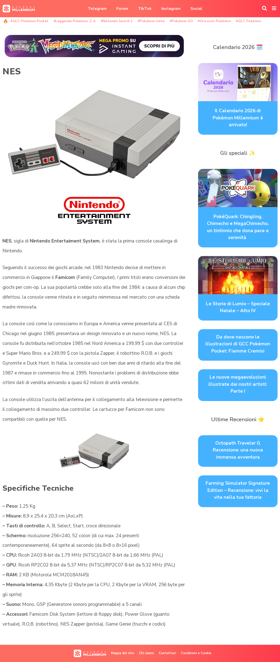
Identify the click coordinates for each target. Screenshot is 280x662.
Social (196, 8)
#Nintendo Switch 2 (117, 21)
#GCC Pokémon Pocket (30, 21)
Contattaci (167, 653)
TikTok (145, 8)
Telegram (97, 8)
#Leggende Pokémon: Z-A (75, 21)
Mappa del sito (122, 653)
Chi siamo (146, 653)
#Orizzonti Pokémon (214, 21)
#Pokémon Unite (151, 21)
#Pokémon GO (181, 21)
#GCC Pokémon (248, 21)
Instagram (171, 8)
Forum (122, 8)
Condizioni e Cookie (196, 653)
